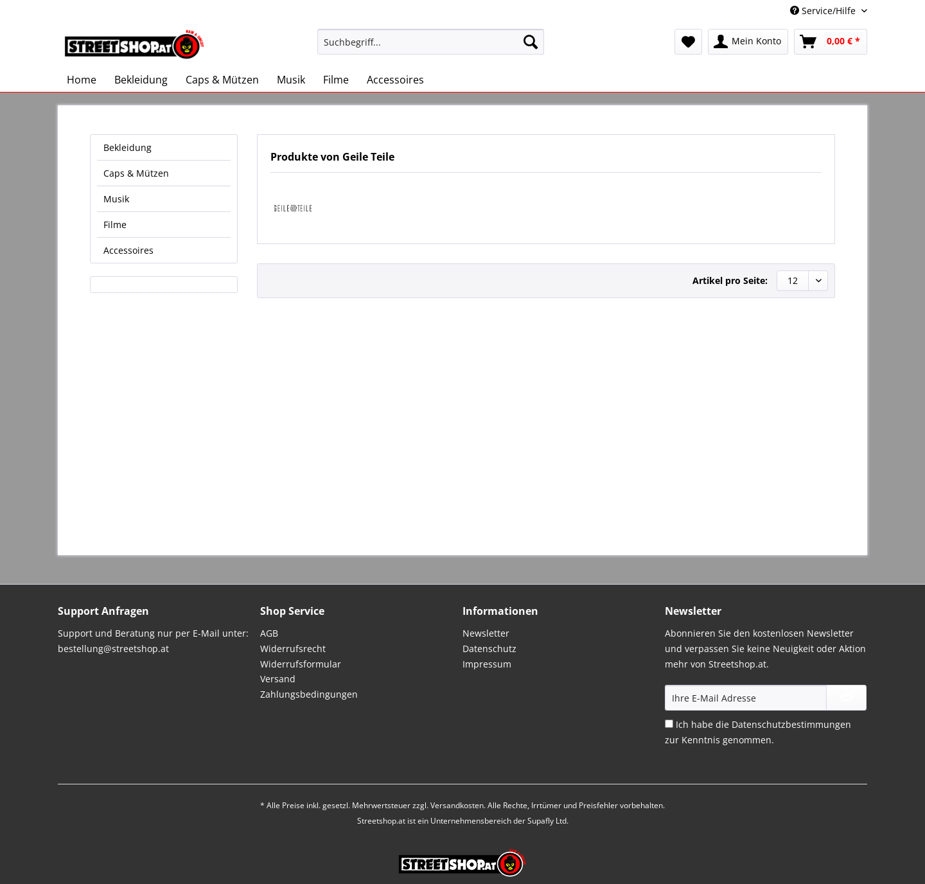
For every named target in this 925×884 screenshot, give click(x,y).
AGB (269, 633)
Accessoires (128, 250)
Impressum (487, 664)
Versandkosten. (458, 805)
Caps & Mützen (136, 173)
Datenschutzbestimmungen (791, 724)
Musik (116, 199)
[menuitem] (430, 48)
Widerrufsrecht (293, 648)
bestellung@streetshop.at (113, 648)
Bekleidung (127, 147)
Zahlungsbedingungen (309, 694)
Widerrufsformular (300, 664)
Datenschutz (489, 648)
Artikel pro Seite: (730, 280)
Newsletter (486, 633)
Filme (115, 224)
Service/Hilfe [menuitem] (824, 10)
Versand (277, 679)
